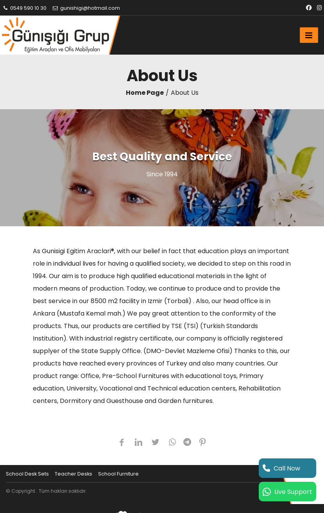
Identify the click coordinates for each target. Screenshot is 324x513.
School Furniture (118, 473)
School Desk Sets (27, 473)
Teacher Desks (73, 473)
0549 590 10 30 (24, 8)
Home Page (145, 92)
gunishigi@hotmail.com (86, 8)
